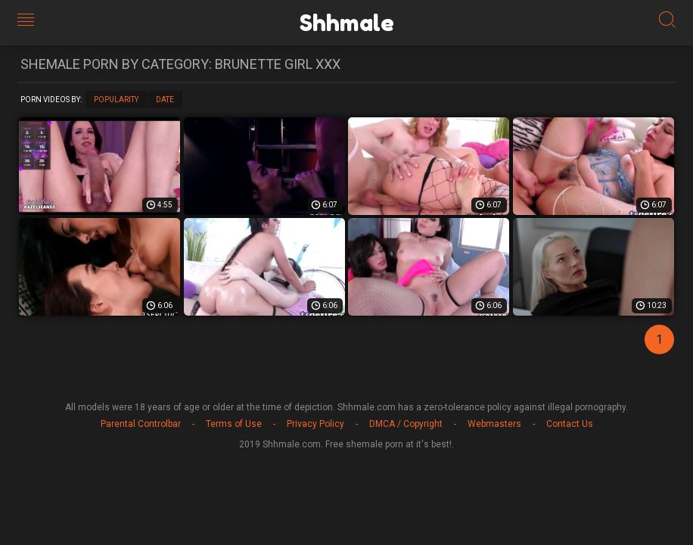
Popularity (116, 99)
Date (165, 99)
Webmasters (494, 424)
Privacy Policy (315, 424)
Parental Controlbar (141, 424)
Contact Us (569, 424)
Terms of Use (234, 424)
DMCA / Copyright (406, 424)
